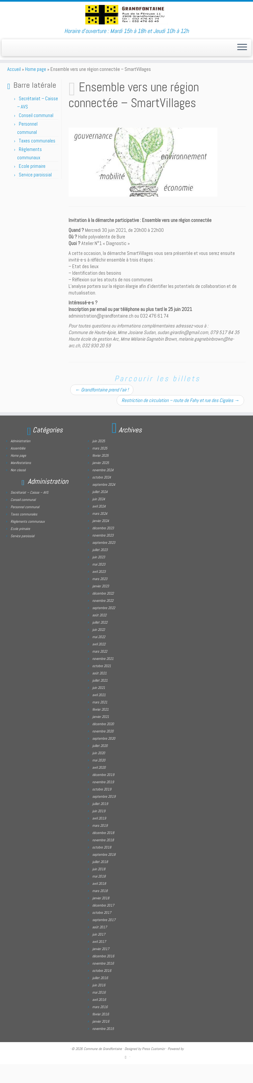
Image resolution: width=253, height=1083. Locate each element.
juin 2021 (98, 706)
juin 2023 (98, 575)
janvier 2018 (100, 916)
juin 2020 (98, 771)
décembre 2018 (103, 851)
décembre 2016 (103, 975)
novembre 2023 (103, 554)
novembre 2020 (103, 750)
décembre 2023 (103, 546)
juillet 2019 (100, 822)
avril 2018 (99, 902)
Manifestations (21, 481)
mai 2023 (98, 583)
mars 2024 (99, 532)
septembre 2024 (103, 503)
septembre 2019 (104, 815)
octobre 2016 (101, 989)
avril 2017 (99, 960)
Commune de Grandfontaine (103, 1067)
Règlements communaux (28, 540)
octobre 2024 (101, 496)
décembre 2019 (103, 793)
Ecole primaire (32, 185)
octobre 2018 (101, 866)
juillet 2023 (100, 568)
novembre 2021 (103, 677)
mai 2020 (98, 779)
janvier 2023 (100, 605)
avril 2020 (99, 786)
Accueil (14, 88)
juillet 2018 (100, 880)
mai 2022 (98, 655)
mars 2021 (99, 721)
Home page (35, 88)
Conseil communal (36, 134)
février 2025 (100, 474)
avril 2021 (99, 713)
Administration (20, 459)
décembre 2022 (103, 612)
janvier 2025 (100, 481)
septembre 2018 (104, 873)
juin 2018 (98, 887)
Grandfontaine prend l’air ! (101, 408)
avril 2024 (99, 525)
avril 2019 (99, 837)
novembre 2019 (103, 800)
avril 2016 (99, 1018)
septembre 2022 (103, 626)
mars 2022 (99, 670)
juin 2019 (98, 829)
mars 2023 (99, 597)
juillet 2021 (100, 699)
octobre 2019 (101, 808)
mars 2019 (100, 844)
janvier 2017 (100, 967)
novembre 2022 (102, 619)
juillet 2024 (100, 510)
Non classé (18, 488)
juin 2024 (98, 517)
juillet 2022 (99, 641)
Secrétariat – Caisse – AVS (29, 511)
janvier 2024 (100, 539)
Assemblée (18, 467)
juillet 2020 (100, 764)
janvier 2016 (100, 1040)
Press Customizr (153, 1067)
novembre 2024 (103, 488)
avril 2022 (98, 663)
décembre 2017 (103, 924)
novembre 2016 (103, 982)
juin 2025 (98, 459)
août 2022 (99, 634)
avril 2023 (99, 590)
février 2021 (100, 728)
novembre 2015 (103, 1047)
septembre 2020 (103, 757)
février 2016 (100, 1033)
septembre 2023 (103, 561)
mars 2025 (99, 467)
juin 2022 (98, 648)
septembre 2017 (104, 938)
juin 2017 (98, 953)
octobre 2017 (101, 931)
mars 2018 (100, 909)
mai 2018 (99, 895)
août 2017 (99, 946)
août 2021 (99, 692)
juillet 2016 (100, 996)
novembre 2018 (103, 858)
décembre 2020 (103, 742)
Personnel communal (25, 525)
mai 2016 (99, 1011)
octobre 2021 (101, 684)
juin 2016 (98, 1004)
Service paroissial (35, 193)
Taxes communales (37, 159)
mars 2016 (100, 1025)
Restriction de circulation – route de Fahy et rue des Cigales (180, 419)
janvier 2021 (100, 735)
